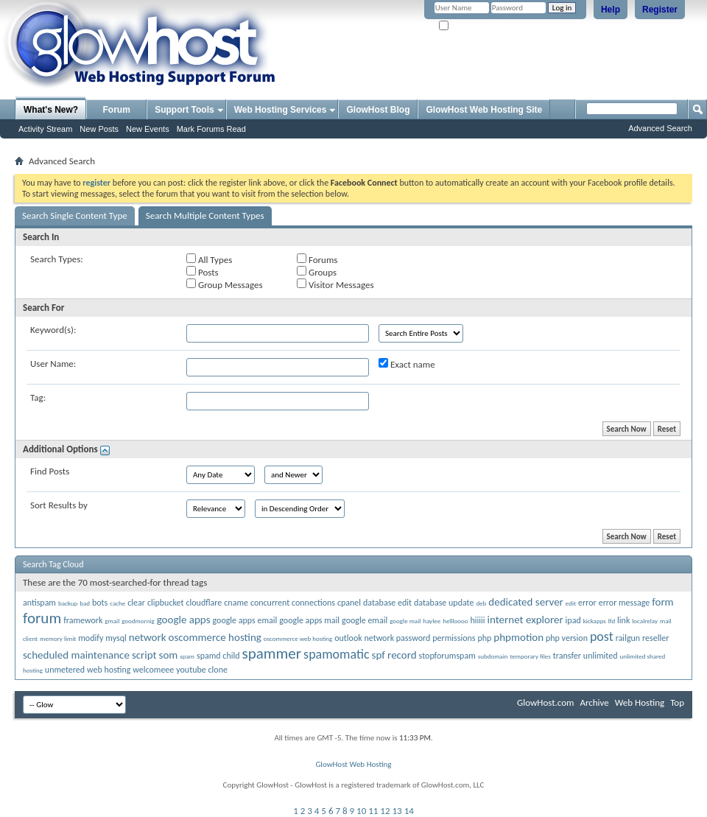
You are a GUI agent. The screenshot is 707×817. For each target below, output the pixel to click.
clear (136, 602)
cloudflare (204, 602)
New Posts (99, 129)
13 (397, 810)
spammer (272, 653)
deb (481, 603)
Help (610, 9)
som (168, 655)
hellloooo (455, 621)
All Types (209, 259)
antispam (39, 602)
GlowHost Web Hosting (353, 764)
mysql (115, 638)
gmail (112, 621)
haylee (431, 621)
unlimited (600, 656)
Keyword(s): (53, 329)
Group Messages (224, 284)
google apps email (244, 620)
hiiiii (478, 620)
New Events (147, 129)
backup (67, 603)
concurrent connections (292, 602)
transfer (567, 656)
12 (385, 810)
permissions (453, 638)
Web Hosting (639, 702)
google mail (405, 621)
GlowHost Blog (377, 110)
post (601, 636)
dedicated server (525, 602)
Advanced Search (660, 128)
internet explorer (525, 619)
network (147, 637)
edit (571, 603)
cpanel (349, 602)
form (662, 602)
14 (409, 810)
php (484, 638)
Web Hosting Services (280, 110)
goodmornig (138, 621)
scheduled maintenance (76, 655)
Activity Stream (45, 129)
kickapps (594, 621)
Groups (317, 272)
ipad (573, 620)
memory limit (58, 638)
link (623, 620)
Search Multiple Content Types (205, 215)
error (587, 602)
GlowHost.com (545, 702)
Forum (116, 110)
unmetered (65, 670)
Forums (317, 259)
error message (624, 602)
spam (187, 656)
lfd (611, 621)
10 (361, 810)
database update (444, 602)
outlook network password (382, 638)
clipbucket (165, 602)
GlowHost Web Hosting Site (484, 110)
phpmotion (518, 637)
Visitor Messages (335, 284)
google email (364, 620)
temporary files (530, 656)
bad (85, 603)
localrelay (645, 621)
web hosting (108, 670)
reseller (655, 638)
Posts (202, 272)
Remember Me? (471, 26)
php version (567, 638)
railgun (628, 638)
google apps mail (309, 620)
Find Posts (49, 471)
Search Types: (56, 258)
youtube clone (202, 670)
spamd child (218, 656)
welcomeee (153, 670)
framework (82, 620)
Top (677, 702)
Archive (594, 702)
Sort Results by (59, 505)
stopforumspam (447, 656)
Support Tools (184, 110)
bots (100, 602)
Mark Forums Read (211, 129)
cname (236, 602)
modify (90, 638)
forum (42, 618)
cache (117, 603)
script (144, 655)
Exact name (407, 364)
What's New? (51, 110)
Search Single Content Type (74, 215)
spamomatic (336, 654)
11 (373, 810)
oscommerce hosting (215, 637)
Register (660, 9)
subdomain (493, 656)
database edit (387, 602)
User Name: (53, 363)
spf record (394, 655)
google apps (184, 619)
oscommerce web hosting (298, 638)
